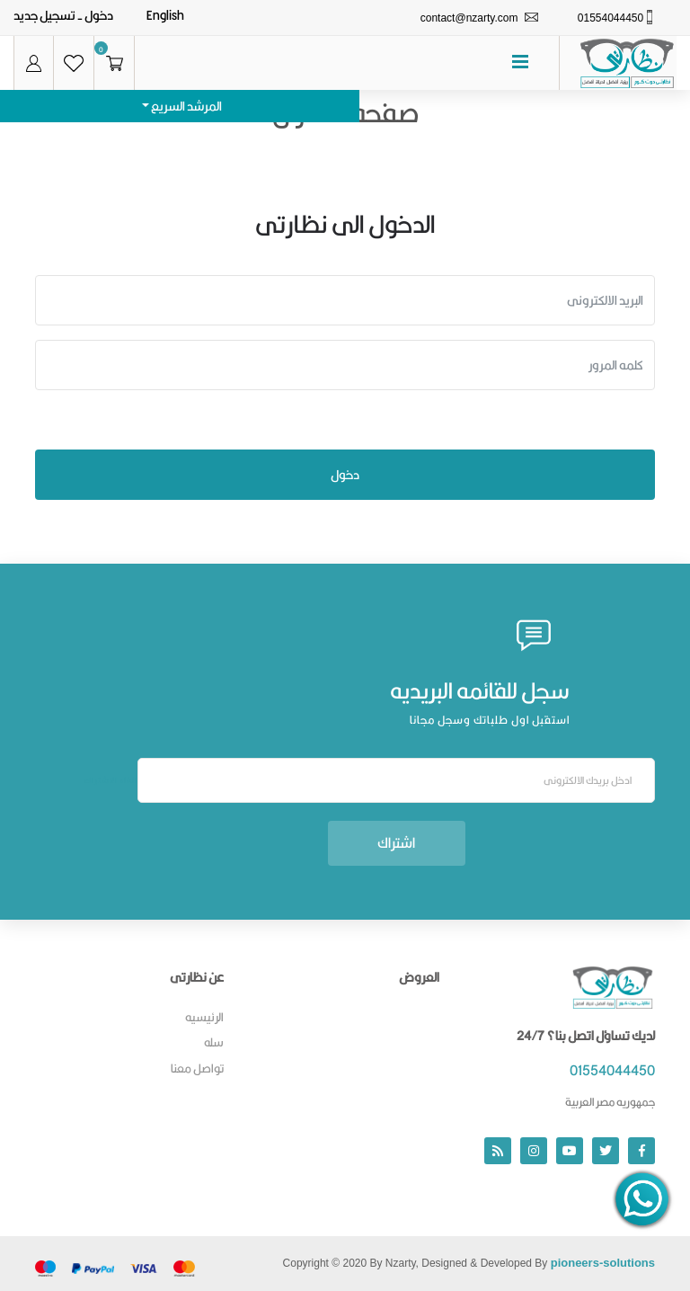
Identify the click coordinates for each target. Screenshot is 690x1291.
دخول (98, 15)
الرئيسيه (204, 1017)
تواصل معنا (197, 1068)
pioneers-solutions (603, 1262)
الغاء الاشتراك (110, 780)
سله (214, 1042)
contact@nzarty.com (469, 18)
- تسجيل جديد (48, 15)
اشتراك (396, 843)
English (165, 15)
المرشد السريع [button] (185, 106)
